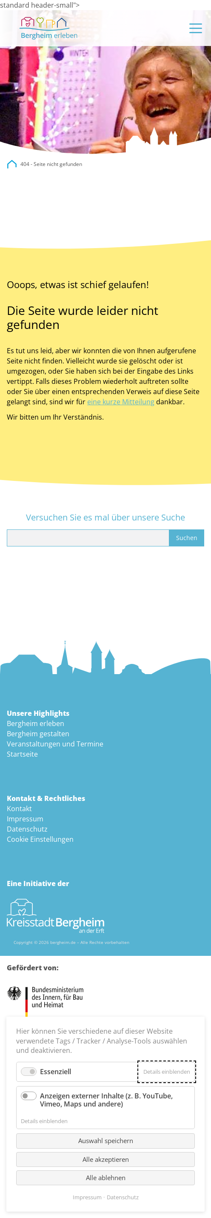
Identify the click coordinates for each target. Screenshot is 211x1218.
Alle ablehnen (105, 1177)
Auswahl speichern (105, 1140)
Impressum (25, 818)
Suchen (186, 538)
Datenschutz (27, 829)
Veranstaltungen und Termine (55, 744)
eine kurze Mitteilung (120, 401)
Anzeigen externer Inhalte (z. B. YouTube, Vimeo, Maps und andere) (106, 1100)
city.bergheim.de (12, 164)
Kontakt (19, 808)
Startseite (22, 754)
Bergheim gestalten (38, 733)
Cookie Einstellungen (40, 839)
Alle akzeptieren (106, 1159)
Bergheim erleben (35, 723)
